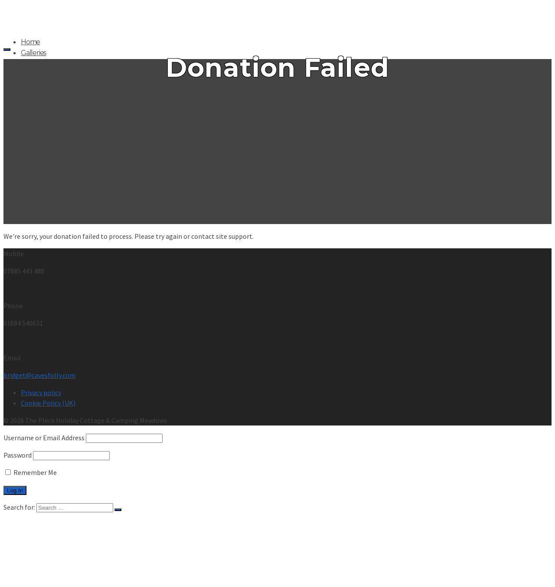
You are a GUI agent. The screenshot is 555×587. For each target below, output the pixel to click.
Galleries (33, 53)
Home (30, 42)
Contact (33, 107)
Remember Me (31, 472)
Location (33, 96)
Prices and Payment (51, 74)
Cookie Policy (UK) (48, 403)
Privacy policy (41, 392)
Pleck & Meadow (46, 63)
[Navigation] (6, 49)
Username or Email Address (44, 437)
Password (17, 455)
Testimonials (39, 85)
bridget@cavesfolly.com (39, 375)
